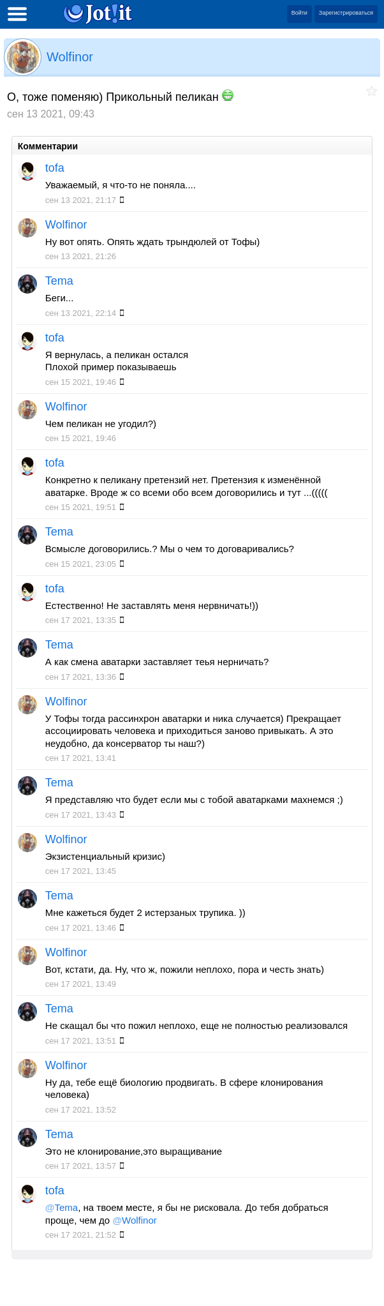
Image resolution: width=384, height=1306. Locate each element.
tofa (54, 167)
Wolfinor (70, 57)
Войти (299, 13)
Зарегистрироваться (346, 13)
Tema (59, 280)
